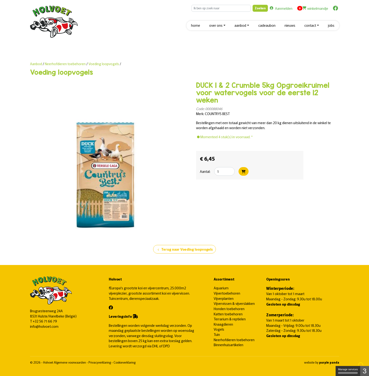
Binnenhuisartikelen (228, 344)
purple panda (329, 362)
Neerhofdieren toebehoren (65, 63)
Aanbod (36, 63)
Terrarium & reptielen (230, 318)
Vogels (219, 329)
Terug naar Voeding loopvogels (184, 249)
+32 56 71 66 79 (45, 320)
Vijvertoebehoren (227, 293)
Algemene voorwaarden (70, 362)
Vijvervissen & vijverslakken (234, 303)
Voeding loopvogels (103, 63)
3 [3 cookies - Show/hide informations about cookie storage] (365, 371)
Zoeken (260, 8)
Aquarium (221, 287)
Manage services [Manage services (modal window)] (348, 371)
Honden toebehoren (229, 308)
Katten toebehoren (228, 313)
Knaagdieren (223, 324)
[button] (217, 26)
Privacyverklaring (100, 362)
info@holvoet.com (44, 326)
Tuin (217, 334)
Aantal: (205, 171)
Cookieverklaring (124, 362)
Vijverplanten (224, 298)
